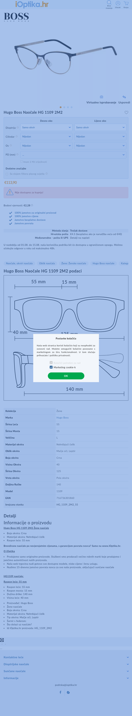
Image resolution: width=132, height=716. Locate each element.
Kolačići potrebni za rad (67, 362)
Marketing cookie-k (65, 367)
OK (66, 375)
